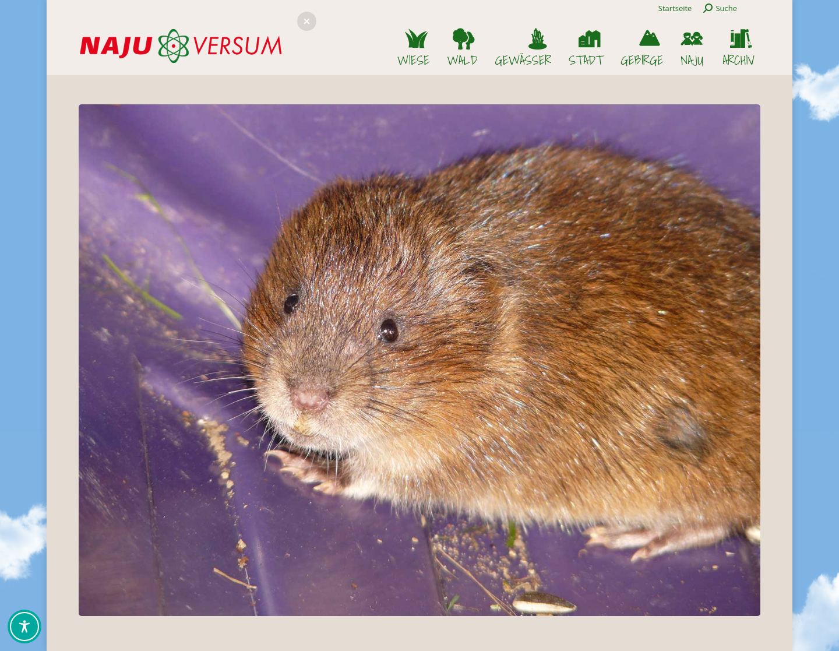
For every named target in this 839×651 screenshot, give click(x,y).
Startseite (675, 8)
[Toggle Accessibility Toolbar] (24, 626)
